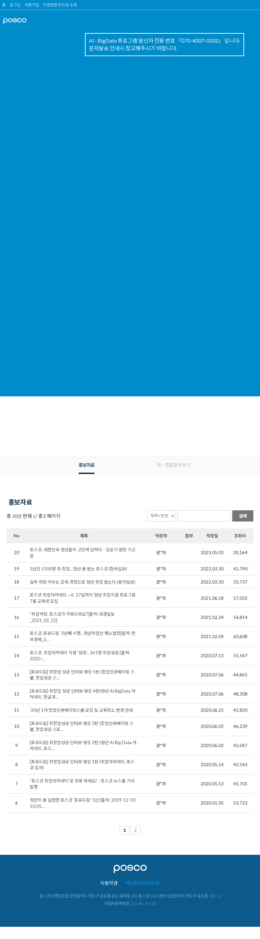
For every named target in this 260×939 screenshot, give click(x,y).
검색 (243, 516)
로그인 (15, 4)
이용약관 (109, 883)
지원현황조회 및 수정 (60, 4)
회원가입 (31, 4)
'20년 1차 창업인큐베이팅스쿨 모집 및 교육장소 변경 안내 (81, 710)
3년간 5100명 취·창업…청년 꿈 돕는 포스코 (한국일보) (78, 568)
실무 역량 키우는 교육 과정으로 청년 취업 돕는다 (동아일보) (82, 582)
